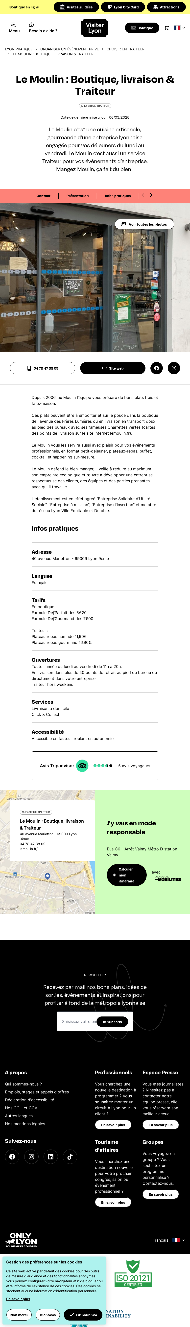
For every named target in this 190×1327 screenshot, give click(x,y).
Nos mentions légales (25, 1123)
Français (169, 1240)
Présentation (78, 195)
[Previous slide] (143, 195)
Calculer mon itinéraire (123, 875)
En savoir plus (113, 1124)
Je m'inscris (112, 1021)
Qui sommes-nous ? (23, 1084)
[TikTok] (70, 1157)
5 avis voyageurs (134, 765)
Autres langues (19, 1115)
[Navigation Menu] (14, 28)
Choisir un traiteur (125, 49)
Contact (43, 195)
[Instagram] (31, 1157)
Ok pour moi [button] (83, 1314)
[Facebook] (12, 1157)
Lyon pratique (18, 49)
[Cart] (168, 27)
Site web (113, 368)
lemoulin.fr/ (29, 849)
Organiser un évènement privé (69, 49)
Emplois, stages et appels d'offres (37, 1091)
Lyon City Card (123, 6)
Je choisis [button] (48, 1314)
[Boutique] (143, 28)
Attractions (166, 6)
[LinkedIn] (51, 1157)
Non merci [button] (19, 1314)
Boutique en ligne (24, 7)
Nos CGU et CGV (21, 1107)
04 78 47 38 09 (42, 368)
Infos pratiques (118, 195)
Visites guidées (76, 6)
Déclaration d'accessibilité (29, 1099)
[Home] (95, 28)
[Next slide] (150, 195)
